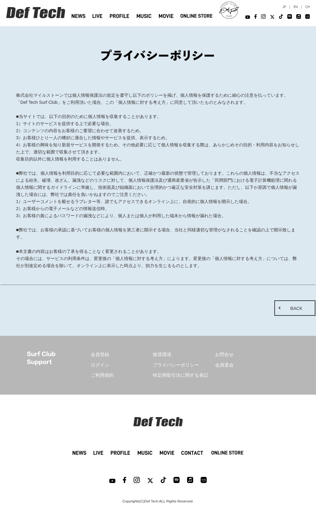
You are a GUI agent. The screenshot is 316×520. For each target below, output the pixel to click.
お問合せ (224, 354)
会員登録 (100, 354)
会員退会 (224, 365)
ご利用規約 (102, 375)
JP (284, 7)
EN (295, 7)
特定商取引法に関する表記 (180, 375)
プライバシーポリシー (176, 365)
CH (308, 7)
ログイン (100, 365)
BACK (296, 308)
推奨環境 (162, 354)
